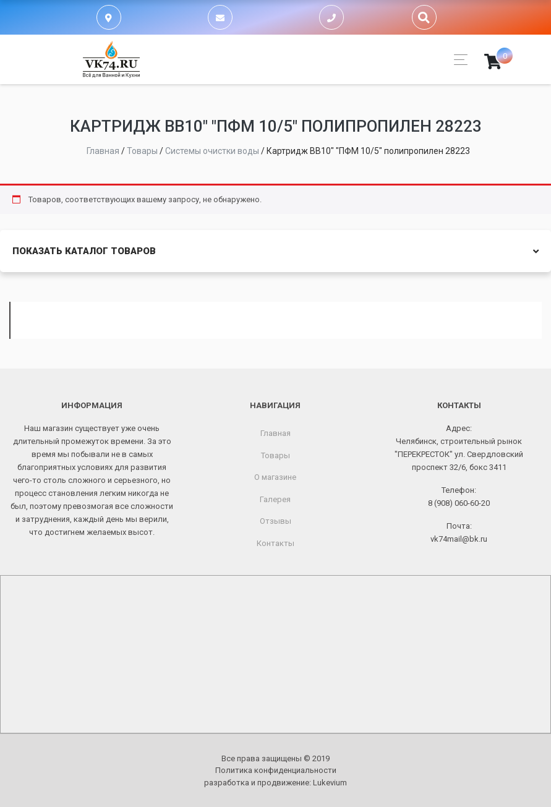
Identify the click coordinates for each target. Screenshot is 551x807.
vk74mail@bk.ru (458, 539)
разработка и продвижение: (275, 782)
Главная (275, 433)
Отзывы (275, 521)
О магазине (275, 477)
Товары (275, 455)
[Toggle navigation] (457, 59)
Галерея (275, 499)
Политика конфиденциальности (275, 770)
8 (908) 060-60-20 (459, 503)
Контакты (275, 543)
